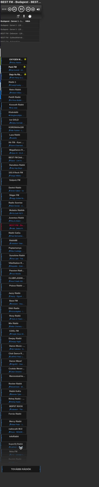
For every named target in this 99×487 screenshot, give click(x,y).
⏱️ (30, 16)
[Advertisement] (21, 49)
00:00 (4, 9)
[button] (10, 9)
